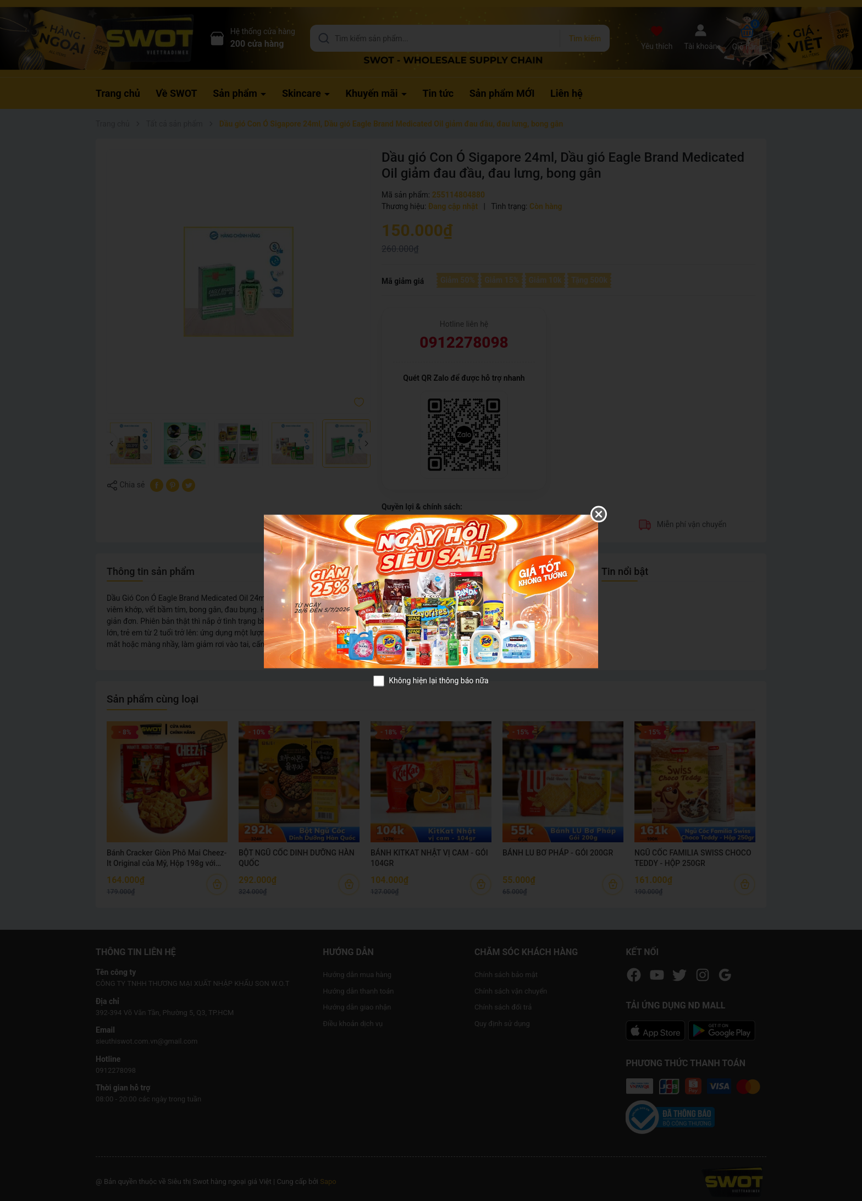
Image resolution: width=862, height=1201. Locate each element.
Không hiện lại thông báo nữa (438, 680)
